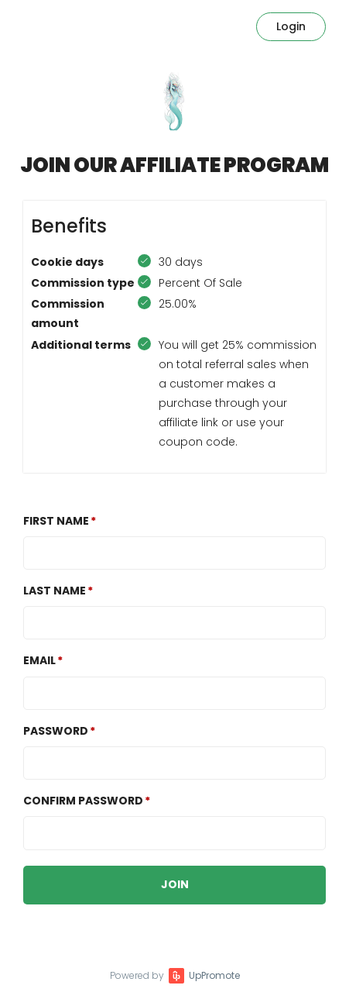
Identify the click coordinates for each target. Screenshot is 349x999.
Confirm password (83, 800)
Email (39, 660)
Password (55, 731)
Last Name (54, 590)
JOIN (175, 884)
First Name (56, 521)
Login (291, 26)
